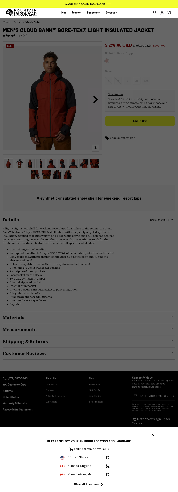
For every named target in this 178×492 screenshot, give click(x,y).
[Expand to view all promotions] (89, 4)
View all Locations (89, 484)
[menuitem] (64, 14)
